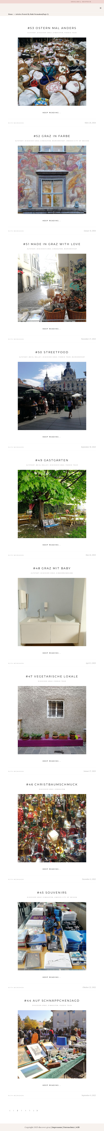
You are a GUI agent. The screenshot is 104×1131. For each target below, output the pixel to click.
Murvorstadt (58, 141)
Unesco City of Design (77, 141)
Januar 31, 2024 (90, 231)
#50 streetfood (52, 352)
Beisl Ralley (35, 357)
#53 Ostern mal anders (52, 28)
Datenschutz (68, 1127)
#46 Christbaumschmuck (52, 784)
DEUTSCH (86, 2)
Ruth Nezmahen (16, 123)
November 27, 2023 (88, 339)
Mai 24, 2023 (91, 555)
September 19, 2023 (88, 447)
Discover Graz (44, 32)
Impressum (57, 1127)
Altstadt (31, 32)
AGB (77, 1127)
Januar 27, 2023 (90, 771)
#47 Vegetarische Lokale (52, 676)
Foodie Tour (70, 32)
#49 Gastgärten (52, 460)
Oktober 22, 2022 (89, 987)
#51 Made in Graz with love (52, 244)
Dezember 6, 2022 (89, 879)
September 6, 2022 (89, 1095)
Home (10, 14)
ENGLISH (75, 2)
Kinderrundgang (64, 573)
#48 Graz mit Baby (52, 568)
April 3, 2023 (91, 663)
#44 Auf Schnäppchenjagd (52, 1000)
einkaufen (58, 32)
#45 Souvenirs (52, 892)
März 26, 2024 (90, 123)
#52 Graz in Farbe (52, 136)
